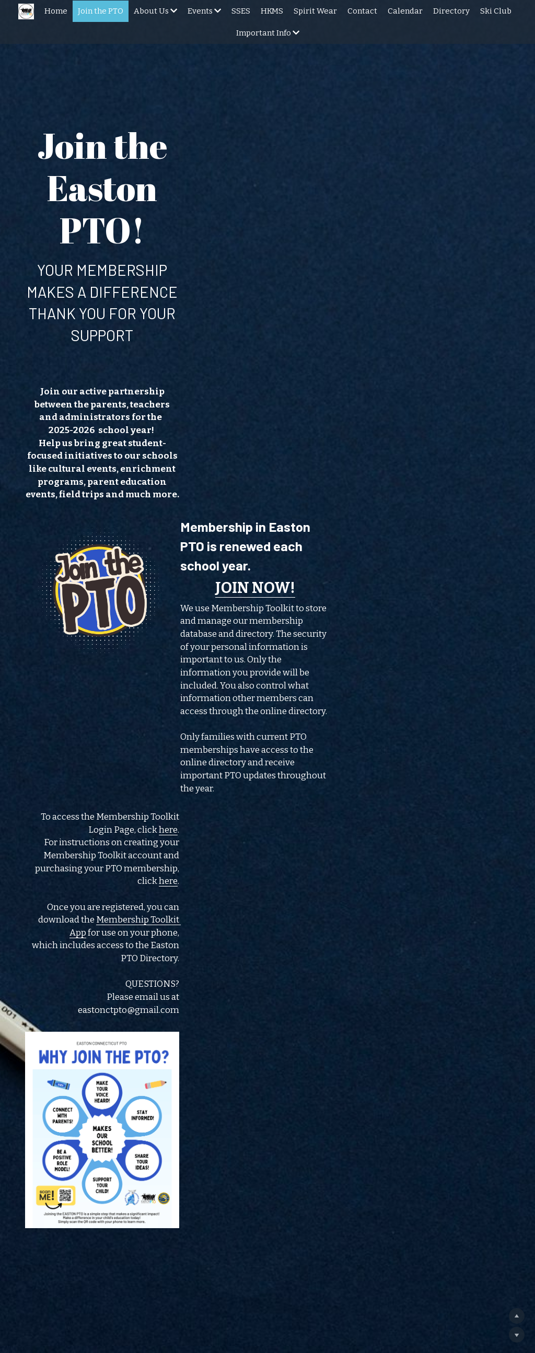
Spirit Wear (315, 11)
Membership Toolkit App (354, 673)
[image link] (113, 494)
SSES (240, 11)
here (496, 618)
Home (55, 11)
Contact (362, 11)
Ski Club (495, 11)
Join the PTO (100, 11)
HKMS (272, 11)
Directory (451, 11)
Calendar (405, 11)
